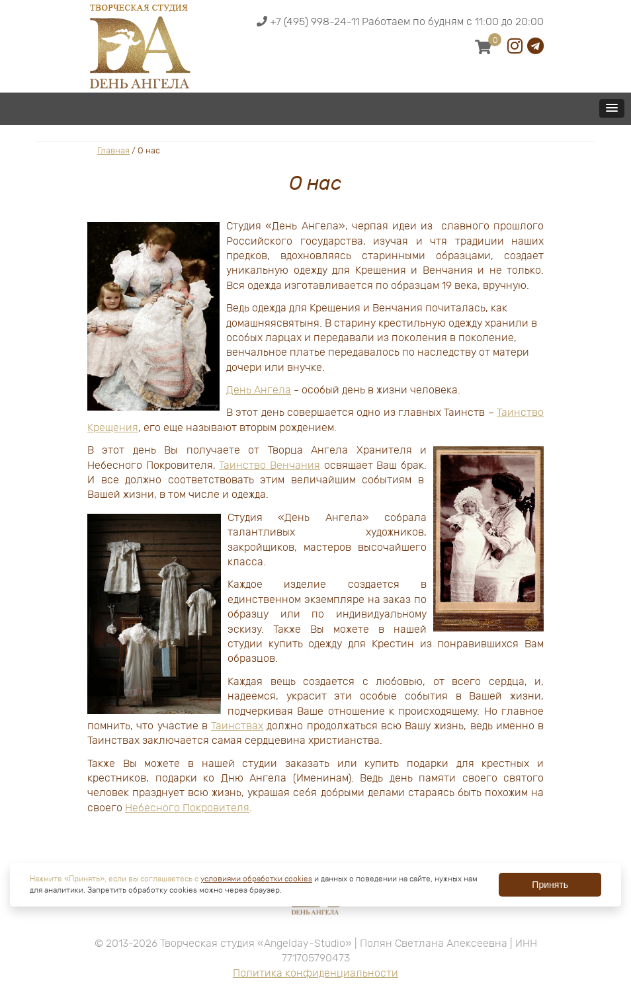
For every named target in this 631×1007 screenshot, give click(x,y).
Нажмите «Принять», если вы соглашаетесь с (115, 878)
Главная (113, 150)
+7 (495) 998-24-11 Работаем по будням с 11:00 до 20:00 (400, 22)
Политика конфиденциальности (315, 973)
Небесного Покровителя (187, 808)
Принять (550, 884)
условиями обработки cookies (256, 878)
